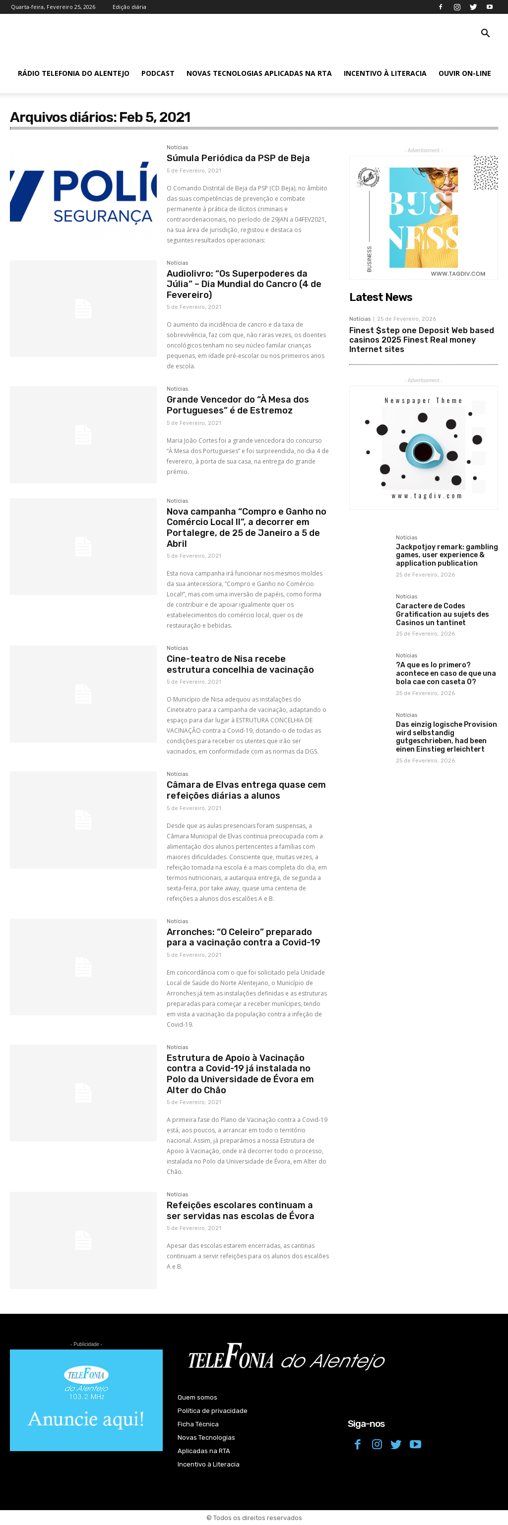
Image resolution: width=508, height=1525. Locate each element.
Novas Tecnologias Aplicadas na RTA (259, 73)
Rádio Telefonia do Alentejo (73, 73)
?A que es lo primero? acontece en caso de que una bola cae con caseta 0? (446, 673)
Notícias (177, 148)
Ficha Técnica (198, 1424)
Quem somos (197, 1397)
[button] (485, 34)
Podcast (158, 73)
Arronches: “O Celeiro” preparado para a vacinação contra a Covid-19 (243, 937)
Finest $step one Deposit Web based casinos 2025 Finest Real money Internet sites (421, 340)
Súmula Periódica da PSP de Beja (238, 158)
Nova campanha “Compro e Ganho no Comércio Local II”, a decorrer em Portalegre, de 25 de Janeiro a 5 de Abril (246, 527)
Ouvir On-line (465, 73)
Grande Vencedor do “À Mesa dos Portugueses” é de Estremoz (238, 405)
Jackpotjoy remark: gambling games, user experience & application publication (447, 555)
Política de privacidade (213, 1410)
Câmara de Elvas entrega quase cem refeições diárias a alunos (246, 790)
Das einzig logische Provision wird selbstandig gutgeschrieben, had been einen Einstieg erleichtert (446, 737)
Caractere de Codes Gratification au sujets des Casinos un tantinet (442, 614)
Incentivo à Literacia (385, 73)
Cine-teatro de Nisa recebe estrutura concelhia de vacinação (240, 664)
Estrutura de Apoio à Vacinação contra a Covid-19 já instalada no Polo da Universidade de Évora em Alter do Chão (240, 1074)
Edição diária (129, 6)
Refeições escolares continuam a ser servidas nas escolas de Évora (241, 1211)
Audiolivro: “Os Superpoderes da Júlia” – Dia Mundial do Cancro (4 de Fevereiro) (244, 284)
